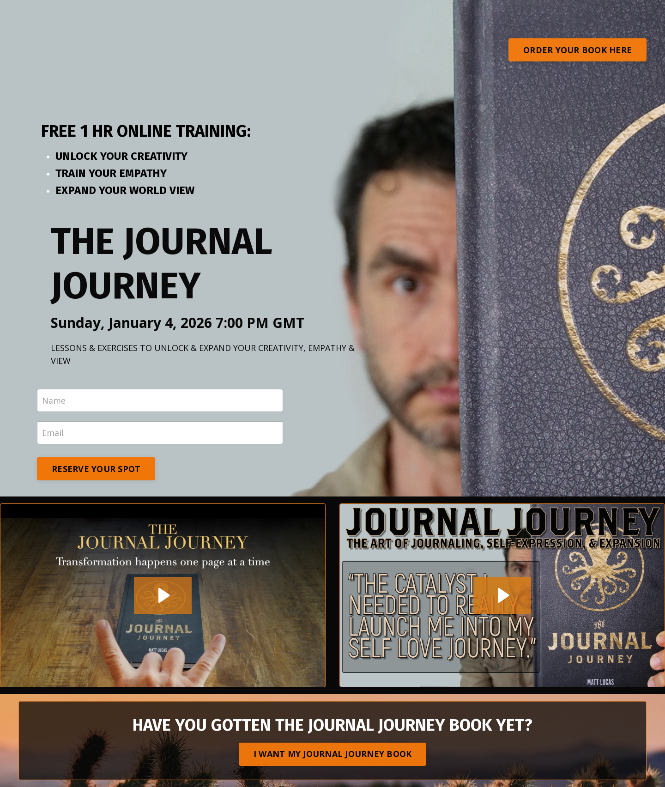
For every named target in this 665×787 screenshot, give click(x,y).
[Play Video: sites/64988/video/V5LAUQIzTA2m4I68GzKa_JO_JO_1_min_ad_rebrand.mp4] (502, 595)
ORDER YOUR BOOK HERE (577, 49)
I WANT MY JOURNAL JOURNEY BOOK (333, 753)
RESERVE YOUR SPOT (96, 468)
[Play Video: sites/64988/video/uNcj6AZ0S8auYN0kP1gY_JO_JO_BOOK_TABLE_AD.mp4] (163, 595)
